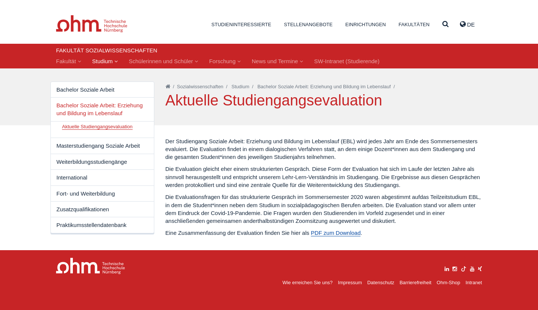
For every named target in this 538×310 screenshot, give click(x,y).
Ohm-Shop (448, 282)
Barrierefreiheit (415, 282)
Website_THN (91, 24)
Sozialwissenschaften (200, 86)
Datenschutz (380, 282)
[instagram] (454, 268)
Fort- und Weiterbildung (85, 193)
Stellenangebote (308, 24)
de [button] (467, 24)
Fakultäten (414, 24)
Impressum (350, 282)
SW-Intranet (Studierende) (347, 61)
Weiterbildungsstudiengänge (91, 162)
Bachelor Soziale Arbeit (85, 89)
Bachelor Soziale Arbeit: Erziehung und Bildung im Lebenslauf (99, 109)
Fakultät (68, 61)
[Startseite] (168, 86)
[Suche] (445, 24)
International (71, 177)
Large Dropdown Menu (90, 266)
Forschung (225, 61)
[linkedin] (447, 268)
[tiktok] (464, 268)
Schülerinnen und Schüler (163, 61)
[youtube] (472, 268)
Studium (105, 61)
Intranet (474, 282)
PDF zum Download (336, 233)
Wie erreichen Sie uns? (307, 282)
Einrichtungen (365, 24)
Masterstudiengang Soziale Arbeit (98, 145)
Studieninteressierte (241, 24)
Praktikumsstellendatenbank (91, 225)
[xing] (480, 268)
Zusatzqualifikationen (82, 209)
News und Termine (277, 61)
